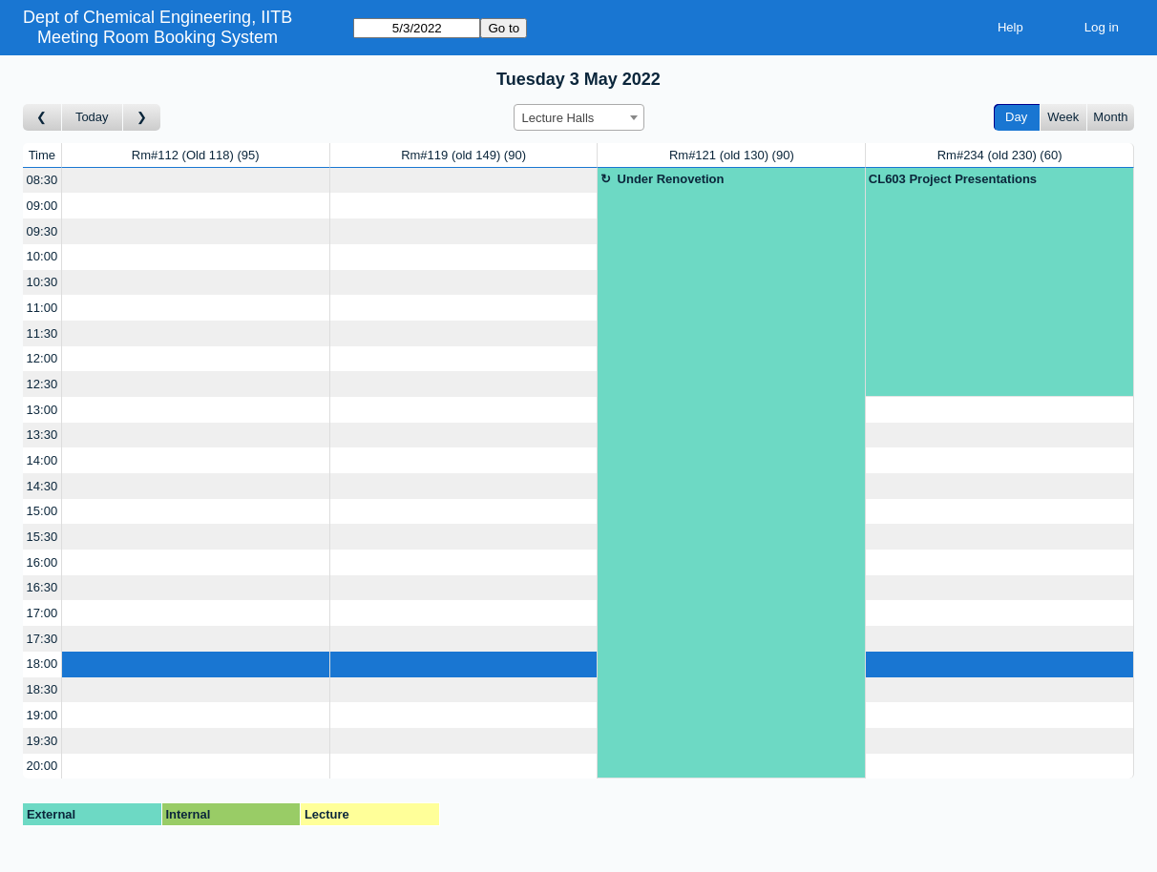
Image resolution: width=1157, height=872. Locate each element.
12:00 (42, 358)
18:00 (42, 663)
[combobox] (579, 117)
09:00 (42, 205)
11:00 (42, 308)
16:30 (42, 587)
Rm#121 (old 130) (731, 155)
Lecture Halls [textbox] (558, 118)
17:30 (42, 639)
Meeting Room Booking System (157, 37)
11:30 (42, 333)
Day (1016, 117)
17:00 (42, 613)
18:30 (42, 689)
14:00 (42, 460)
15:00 (42, 511)
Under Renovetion (671, 179)
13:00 (42, 410)
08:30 (42, 180)
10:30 (42, 282)
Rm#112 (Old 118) (196, 155)
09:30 (42, 231)
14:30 (42, 486)
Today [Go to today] (92, 117)
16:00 (42, 562)
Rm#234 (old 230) (999, 155)
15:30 (42, 536)
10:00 (42, 256)
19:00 (42, 715)
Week (1063, 117)
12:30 (42, 384)
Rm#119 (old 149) (463, 155)
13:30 (42, 434)
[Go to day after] (142, 118)
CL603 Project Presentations (953, 179)
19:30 (42, 741)
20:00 (42, 765)
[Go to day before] (42, 118)
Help (1010, 27)
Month (1110, 117)
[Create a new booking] (195, 181)
